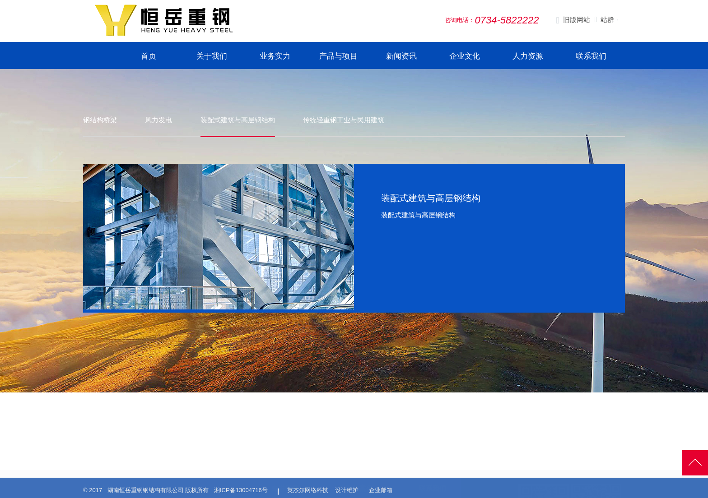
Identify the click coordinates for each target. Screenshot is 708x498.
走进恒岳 (284, 449)
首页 (148, 56)
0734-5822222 (120, 477)
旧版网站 (573, 20)
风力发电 (159, 120)
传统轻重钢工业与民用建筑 (345, 120)
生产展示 (350, 466)
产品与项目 (338, 56)
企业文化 (464, 56)
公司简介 (282, 466)
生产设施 (350, 477)
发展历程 (282, 477)
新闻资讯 (401, 56)
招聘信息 (430, 466)
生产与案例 (356, 449)
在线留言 (430, 477)
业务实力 (275, 56)
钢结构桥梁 (100, 120)
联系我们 (591, 56)
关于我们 (211, 56)
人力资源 (527, 56)
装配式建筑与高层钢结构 (238, 120)
